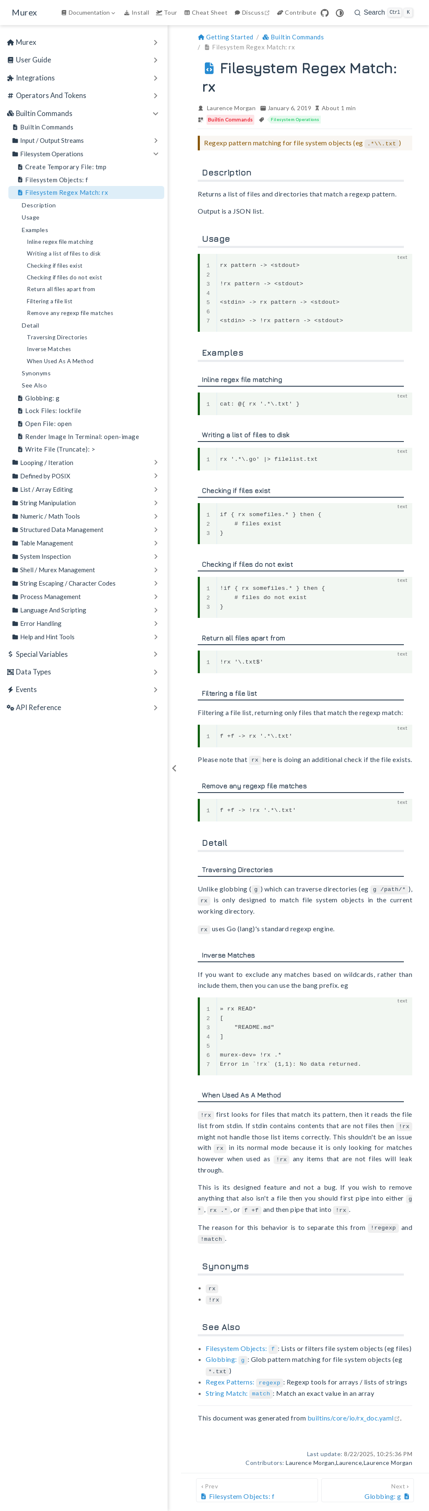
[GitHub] (324, 13)
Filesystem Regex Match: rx (62, 192)
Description (39, 205)
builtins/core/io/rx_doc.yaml (354, 1408)
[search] (383, 13)
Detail (30, 325)
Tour (166, 12)
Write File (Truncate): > (56, 449)
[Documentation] (89, 12)
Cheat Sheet (205, 12)
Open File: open (44, 424)
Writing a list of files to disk (64, 253)
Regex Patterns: (244, 1373)
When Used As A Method (60, 361)
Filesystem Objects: (241, 1341)
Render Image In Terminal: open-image (78, 437)
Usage (31, 217)
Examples (35, 229)
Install (136, 12)
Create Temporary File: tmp (61, 167)
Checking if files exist (55, 265)
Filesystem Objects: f (52, 180)
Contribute (296, 12)
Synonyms (36, 373)
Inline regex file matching (60, 241)
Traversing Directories (57, 337)
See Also (34, 385)
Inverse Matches (49, 349)
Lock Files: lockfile (49, 411)
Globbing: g (38, 398)
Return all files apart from (61, 289)
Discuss (253, 12)
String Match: (239, 1384)
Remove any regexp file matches (70, 313)
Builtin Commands (42, 127)
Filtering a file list (50, 301)
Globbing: (226, 1352)
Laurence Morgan (231, 107)
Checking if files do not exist (64, 277)
